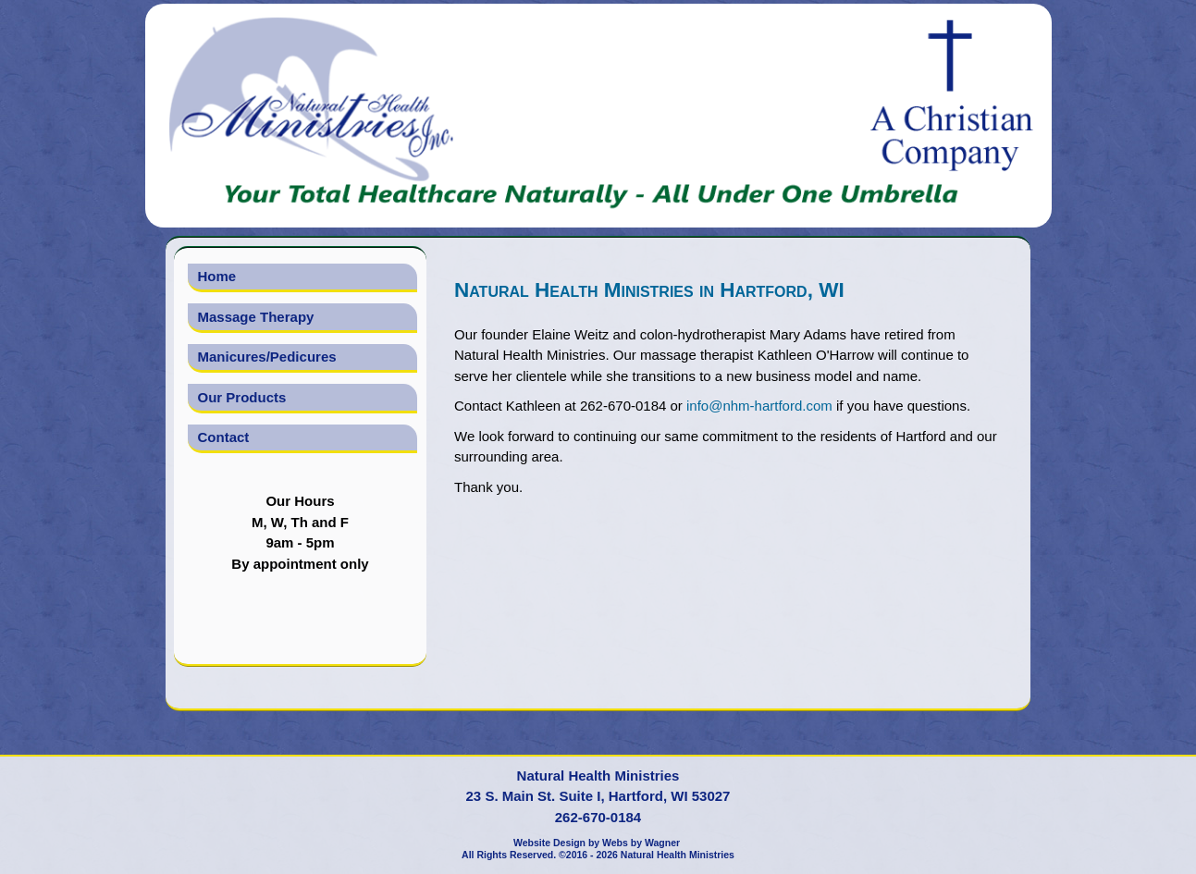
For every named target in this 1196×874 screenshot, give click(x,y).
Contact (224, 437)
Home (217, 276)
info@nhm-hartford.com (759, 405)
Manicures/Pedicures (267, 356)
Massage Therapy (256, 317)
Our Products (242, 397)
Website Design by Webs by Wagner (596, 842)
